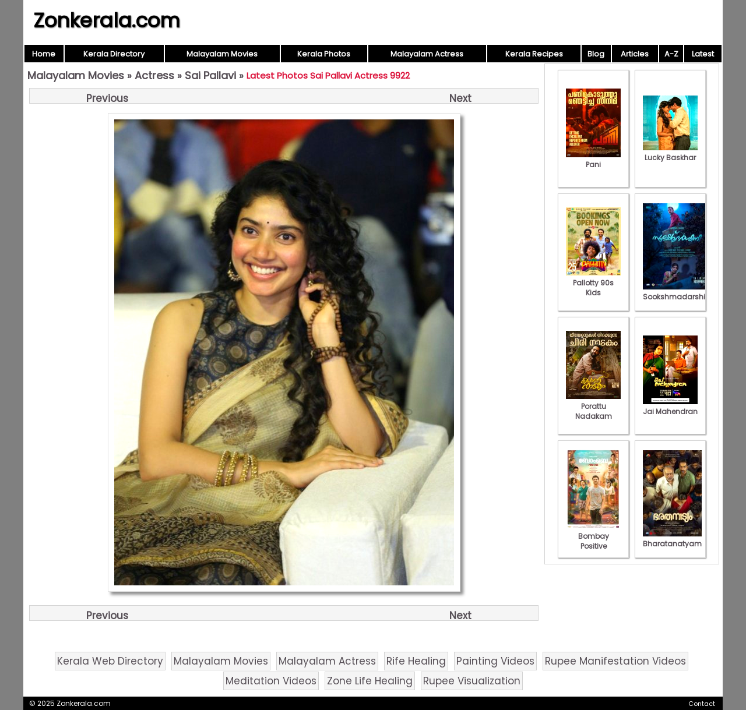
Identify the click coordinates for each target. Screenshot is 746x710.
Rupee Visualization (471, 681)
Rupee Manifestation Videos (615, 661)
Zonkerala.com (106, 20)
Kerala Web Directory (110, 661)
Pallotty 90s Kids (593, 283)
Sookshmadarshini (677, 292)
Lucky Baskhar (670, 153)
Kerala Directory (114, 53)
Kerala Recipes (534, 53)
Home (43, 53)
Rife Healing (416, 661)
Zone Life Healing (370, 681)
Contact (701, 703)
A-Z (671, 53)
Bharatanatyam (672, 539)
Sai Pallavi (210, 75)
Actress (154, 75)
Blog (595, 53)
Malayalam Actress (426, 53)
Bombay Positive (593, 536)
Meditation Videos (271, 681)
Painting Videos (495, 661)
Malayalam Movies (222, 53)
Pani (593, 159)
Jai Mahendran (670, 406)
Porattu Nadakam (593, 406)
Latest (703, 53)
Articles (635, 53)
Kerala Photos (323, 53)
